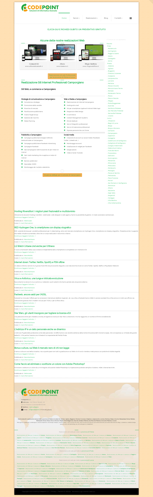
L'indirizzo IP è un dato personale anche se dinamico (40, 329)
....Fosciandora (111, 153)
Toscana (109, 43)
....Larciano (110, 81)
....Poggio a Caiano (113, 53)
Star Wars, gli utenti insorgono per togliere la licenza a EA (42, 313)
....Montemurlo (111, 48)
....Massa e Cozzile (113, 86)
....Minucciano (111, 163)
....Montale (110, 91)
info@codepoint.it (35, 409)
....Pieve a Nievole (112, 98)
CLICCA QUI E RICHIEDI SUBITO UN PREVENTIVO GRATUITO (76, 29)
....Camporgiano (112, 133)
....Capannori (111, 135)
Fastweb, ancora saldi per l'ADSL (30, 294)
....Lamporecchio (112, 78)
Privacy (53, 491)
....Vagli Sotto (111, 193)
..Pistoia (109, 63)
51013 (23, 404)
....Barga (109, 126)
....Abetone (110, 66)
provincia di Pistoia (87, 432)
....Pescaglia (111, 170)
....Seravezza (111, 185)
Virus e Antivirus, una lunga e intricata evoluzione (38, 278)
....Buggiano (111, 71)
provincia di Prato (88, 451)
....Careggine (111, 138)
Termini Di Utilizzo (64, 491)
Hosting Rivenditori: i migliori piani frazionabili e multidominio (44, 211)
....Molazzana (111, 165)
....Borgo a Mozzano (113, 128)
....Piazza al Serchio (113, 173)
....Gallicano (111, 155)
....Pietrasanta (111, 175)
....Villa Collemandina (114, 203)
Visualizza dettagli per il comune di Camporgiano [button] (62, 175)
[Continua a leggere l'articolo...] (24, 217)
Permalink (28, 223)
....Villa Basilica (112, 200)
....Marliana (110, 83)
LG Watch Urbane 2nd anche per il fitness (34, 246)
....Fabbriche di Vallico (114, 148)
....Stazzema (111, 190)
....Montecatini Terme (114, 93)
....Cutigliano (111, 76)
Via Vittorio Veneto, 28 (37, 402)
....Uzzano (110, 116)
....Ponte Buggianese (113, 103)
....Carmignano (111, 51)
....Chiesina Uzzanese (114, 73)
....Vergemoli (111, 195)
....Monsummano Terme (115, 88)
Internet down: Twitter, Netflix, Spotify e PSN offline (39, 262)
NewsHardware (29, 239)
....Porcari (110, 180)
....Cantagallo (111, 58)
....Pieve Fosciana (112, 178)
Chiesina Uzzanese (32, 404)
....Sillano (110, 188)
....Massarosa (111, 160)
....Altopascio (111, 121)
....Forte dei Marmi (113, 150)
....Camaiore (111, 130)
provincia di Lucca (87, 460)
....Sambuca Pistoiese (114, 108)
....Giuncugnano (112, 158)
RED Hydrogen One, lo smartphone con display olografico (42, 227)
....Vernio (109, 61)
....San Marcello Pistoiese (115, 111)
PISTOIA (42, 404)
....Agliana (110, 68)
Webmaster (28, 221)
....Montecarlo (111, 168)
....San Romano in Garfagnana (117, 183)
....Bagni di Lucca (112, 123)
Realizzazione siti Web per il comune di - (31, 435)
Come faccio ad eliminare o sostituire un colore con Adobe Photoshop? (49, 364)
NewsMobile (28, 255)
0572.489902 (34, 407)
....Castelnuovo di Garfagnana (116, 140)
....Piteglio (110, 101)
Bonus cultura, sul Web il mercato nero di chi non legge (41, 348)
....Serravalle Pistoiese (114, 113)
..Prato (109, 46)
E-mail (21, 223)
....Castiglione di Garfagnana (116, 143)
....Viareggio (111, 198)
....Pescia (109, 96)
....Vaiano (110, 56)
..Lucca (109, 118)
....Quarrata (110, 106)
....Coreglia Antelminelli (115, 146)
